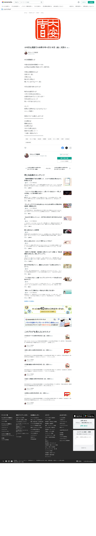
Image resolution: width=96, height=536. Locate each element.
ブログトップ (31, 12)
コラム (42, 12)
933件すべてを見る (29, 301)
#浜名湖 (39, 139)
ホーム (25, 12)
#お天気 (49, 139)
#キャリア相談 (33, 139)
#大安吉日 (67, 139)
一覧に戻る (48, 168)
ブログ (37, 12)
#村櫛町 (44, 139)
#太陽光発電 (28, 142)
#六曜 (62, 139)
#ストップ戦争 (56, 139)
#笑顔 (27, 139)
